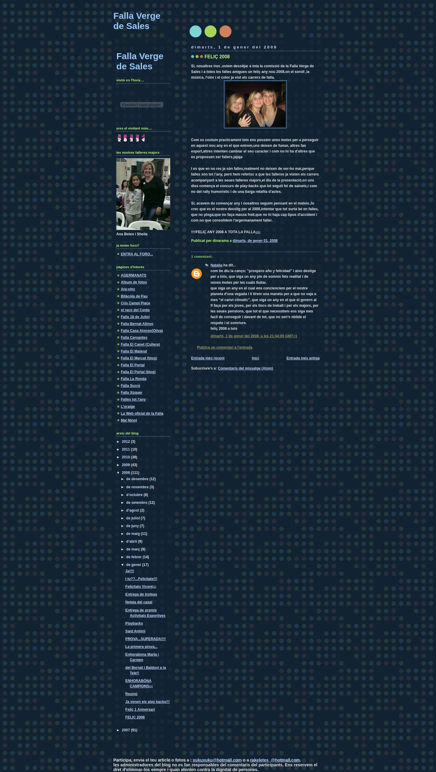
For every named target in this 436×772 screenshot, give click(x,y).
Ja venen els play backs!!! (147, 702)
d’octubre (135, 495)
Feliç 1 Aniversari (140, 709)
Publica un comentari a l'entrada (224, 347)
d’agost (133, 510)
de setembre (137, 503)
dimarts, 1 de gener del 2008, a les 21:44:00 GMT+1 (254, 336)
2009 (126, 465)
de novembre (138, 487)
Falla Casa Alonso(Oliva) (142, 331)
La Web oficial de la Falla (142, 413)
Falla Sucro (130, 386)
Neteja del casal (138, 602)
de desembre (138, 479)
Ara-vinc (128, 289)
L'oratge (128, 407)
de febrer (134, 557)
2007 (126, 730)
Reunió (131, 694)
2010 (126, 457)
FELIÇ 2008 (217, 56)
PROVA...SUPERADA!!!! (145, 639)
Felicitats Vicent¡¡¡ (140, 587)
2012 (126, 442)
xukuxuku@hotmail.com (217, 760)
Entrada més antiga (303, 358)
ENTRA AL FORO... (137, 254)
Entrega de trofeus (141, 594)
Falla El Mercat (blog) (139, 358)
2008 (126, 473)
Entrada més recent (208, 358)
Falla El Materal (134, 351)
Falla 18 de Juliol (135, 317)
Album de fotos (134, 282)
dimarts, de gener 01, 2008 (255, 241)
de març (133, 549)
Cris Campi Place (135, 303)
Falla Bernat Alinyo (137, 324)
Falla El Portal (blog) (138, 372)
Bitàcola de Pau (134, 296)
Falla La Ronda (134, 379)
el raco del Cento (135, 310)
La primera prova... (141, 647)
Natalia (216, 265)
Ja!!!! (129, 571)
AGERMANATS (133, 275)
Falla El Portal (133, 365)
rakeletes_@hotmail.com (275, 760)
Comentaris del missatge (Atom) (245, 368)
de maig (133, 534)
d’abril (132, 541)
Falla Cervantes (134, 337)
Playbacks (134, 623)
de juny (133, 526)
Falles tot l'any (133, 399)
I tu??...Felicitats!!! (141, 579)
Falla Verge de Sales (137, 21)
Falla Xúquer (131, 392)
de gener (134, 565)
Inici (255, 358)
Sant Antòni (135, 631)
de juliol (133, 518)
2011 (126, 449)
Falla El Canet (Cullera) (140, 344)
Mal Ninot (129, 420)
